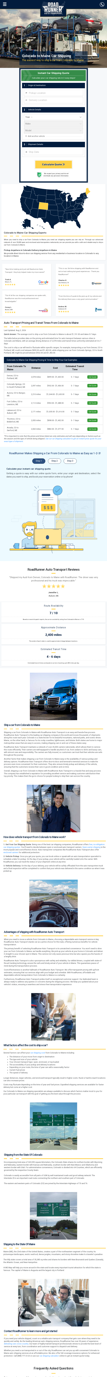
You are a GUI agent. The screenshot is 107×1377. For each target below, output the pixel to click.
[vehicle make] (53, 124)
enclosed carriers (10, 852)
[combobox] (53, 93)
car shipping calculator (49, 1356)
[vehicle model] (53, 130)
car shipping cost (37, 1053)
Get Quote (92, 377)
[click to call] (102, 4)
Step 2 (54, 461)
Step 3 (70, 461)
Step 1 (39, 461)
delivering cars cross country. (16, 1344)
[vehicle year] (53, 117)
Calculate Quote (53, 164)
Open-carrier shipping (91, 847)
